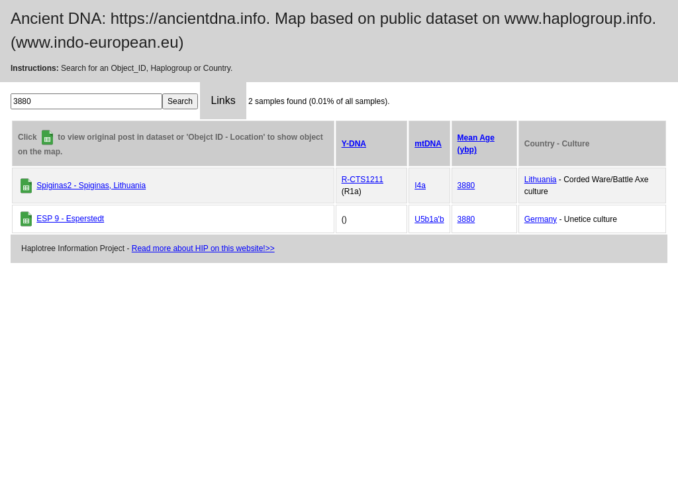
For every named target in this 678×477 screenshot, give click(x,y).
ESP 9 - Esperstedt (70, 218)
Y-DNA (354, 143)
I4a (420, 185)
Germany (540, 219)
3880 (466, 185)
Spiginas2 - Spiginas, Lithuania (91, 185)
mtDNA (428, 143)
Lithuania (540, 179)
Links (223, 100)
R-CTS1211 (362, 179)
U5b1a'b (429, 219)
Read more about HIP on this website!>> (203, 248)
